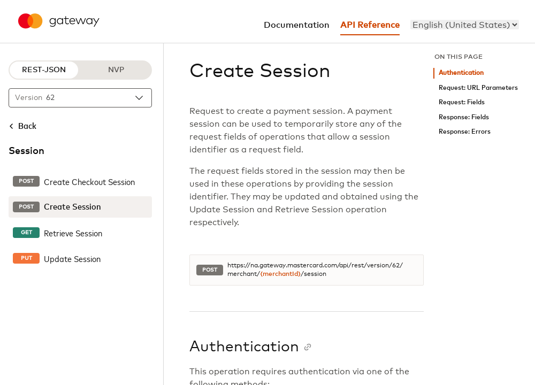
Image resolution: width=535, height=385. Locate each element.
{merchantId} (280, 274)
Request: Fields (462, 102)
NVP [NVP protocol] (116, 70)
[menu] (464, 24)
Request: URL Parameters (478, 87)
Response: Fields (464, 117)
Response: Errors (465, 131)
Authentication (461, 73)
